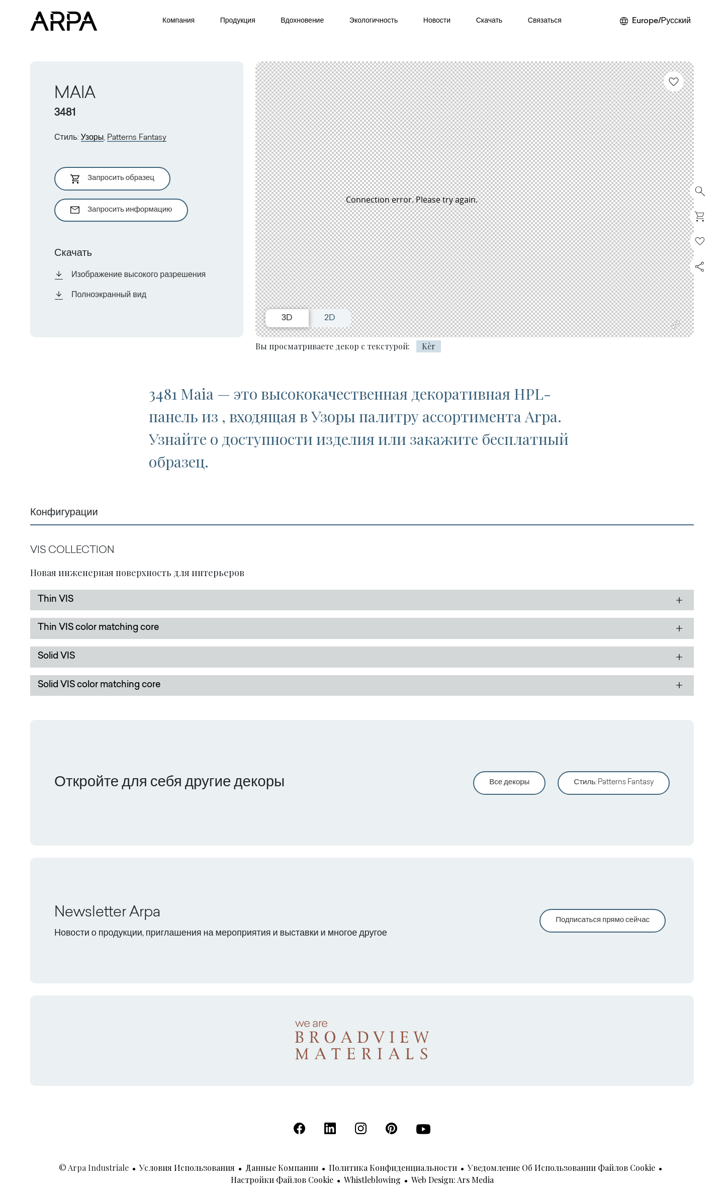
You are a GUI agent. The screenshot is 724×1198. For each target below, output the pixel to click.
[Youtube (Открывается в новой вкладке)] (423, 1129)
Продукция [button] (237, 21)
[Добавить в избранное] (674, 81)
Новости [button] (436, 21)
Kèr (428, 346)
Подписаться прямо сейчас (603, 920)
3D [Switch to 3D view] (287, 318)
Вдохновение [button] (302, 21)
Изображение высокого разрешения (130, 275)
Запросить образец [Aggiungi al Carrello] (112, 178)
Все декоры (509, 782)
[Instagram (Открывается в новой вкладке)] (360, 1128)
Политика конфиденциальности (393, 1167)
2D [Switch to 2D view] (329, 318)
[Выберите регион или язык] (655, 21)
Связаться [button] (545, 21)
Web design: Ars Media (452, 1179)
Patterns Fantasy (136, 138)
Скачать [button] (489, 21)
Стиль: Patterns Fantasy (614, 782)
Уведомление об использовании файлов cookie (561, 1167)
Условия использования (187, 1167)
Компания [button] (178, 21)
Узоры (92, 138)
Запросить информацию (121, 210)
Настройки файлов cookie (282, 1179)
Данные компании (281, 1167)
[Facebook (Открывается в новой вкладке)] (299, 1128)
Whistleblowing (372, 1179)
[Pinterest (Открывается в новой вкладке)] (391, 1128)
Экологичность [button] (373, 21)
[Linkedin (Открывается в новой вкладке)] (330, 1128)
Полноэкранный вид (100, 295)
